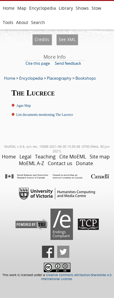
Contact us (60, 163)
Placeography (59, 78)
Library (66, 8)
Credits (42, 39)
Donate (84, 163)
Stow (96, 8)
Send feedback (68, 63)
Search (38, 22)
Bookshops (85, 78)
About (22, 22)
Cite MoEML (72, 156)
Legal (25, 156)
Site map (100, 156)
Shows (82, 8)
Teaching (45, 156)
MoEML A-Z (31, 163)
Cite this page (38, 63)
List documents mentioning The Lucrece (44, 114)
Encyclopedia (42, 8)
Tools (8, 22)
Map (21, 8)
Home (9, 8)
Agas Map (23, 105)
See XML (67, 39)
